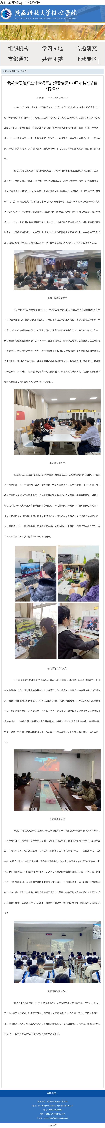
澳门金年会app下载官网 (20, 2)
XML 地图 (52, 1125)
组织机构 (18, 48)
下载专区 (86, 59)
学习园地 (52, 48)
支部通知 (18, 59)
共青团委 (52, 59)
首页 (5, 71)
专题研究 (86, 48)
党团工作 (14, 71)
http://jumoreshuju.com (55, 1114)
